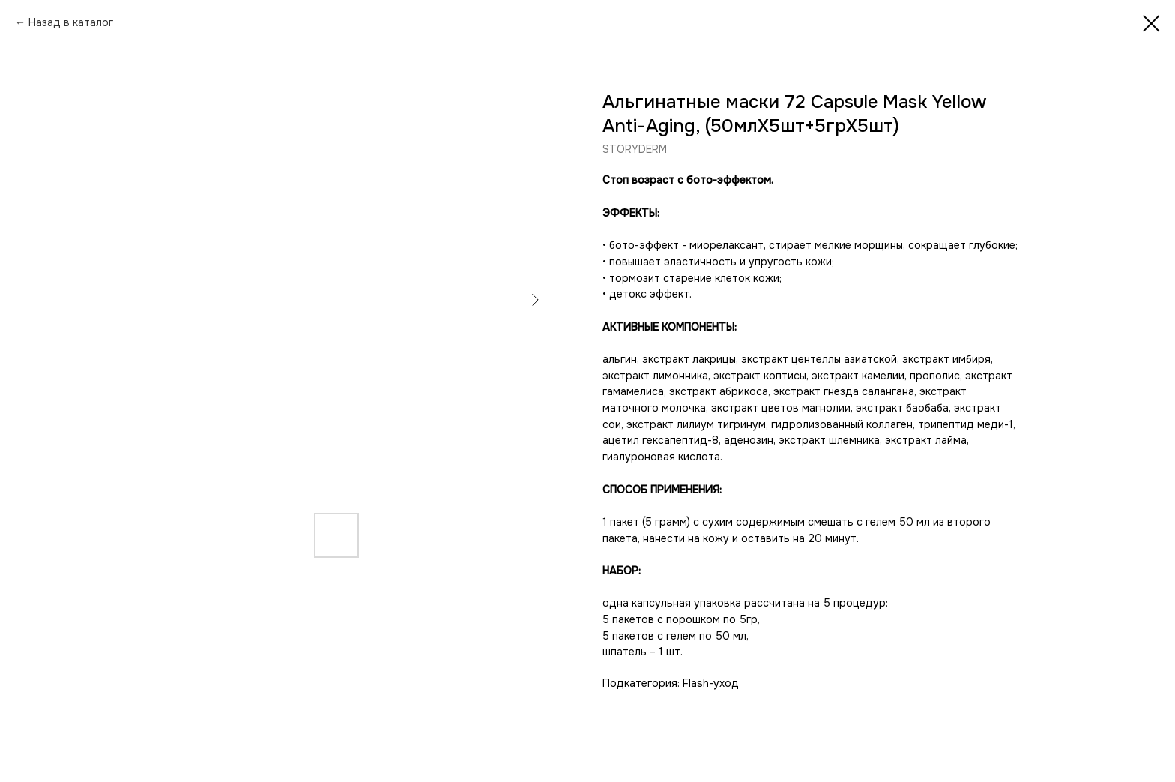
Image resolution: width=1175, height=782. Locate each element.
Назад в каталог (70, 22)
